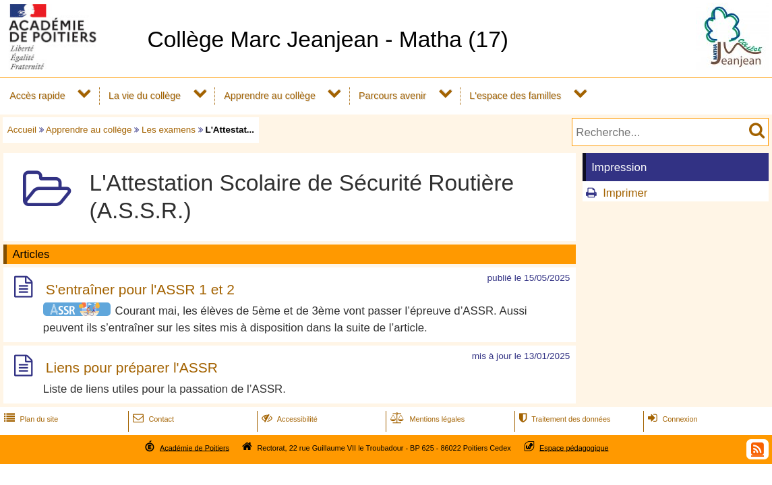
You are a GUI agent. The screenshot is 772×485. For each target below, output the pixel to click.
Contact (152, 419)
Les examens (169, 130)
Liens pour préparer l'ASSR (132, 368)
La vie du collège (145, 95)
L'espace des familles (515, 95)
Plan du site (29, 419)
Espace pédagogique (574, 447)
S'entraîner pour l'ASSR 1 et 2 (140, 289)
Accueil (21, 130)
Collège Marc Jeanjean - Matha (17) (327, 39)
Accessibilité (288, 419)
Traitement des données (563, 419)
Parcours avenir (392, 95)
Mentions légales (426, 419)
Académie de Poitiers (194, 447)
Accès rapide (37, 95)
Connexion (671, 419)
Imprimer (625, 193)
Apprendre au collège (270, 95)
